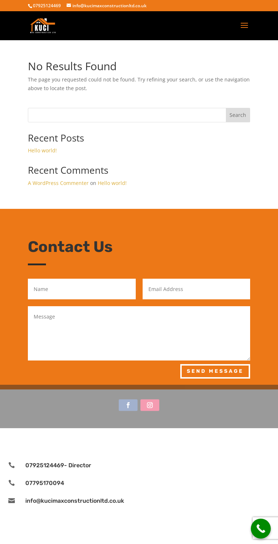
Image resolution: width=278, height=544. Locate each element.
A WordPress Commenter (58, 183)
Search (237, 114)
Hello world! (42, 150)
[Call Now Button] (261, 529)
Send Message (215, 371)
